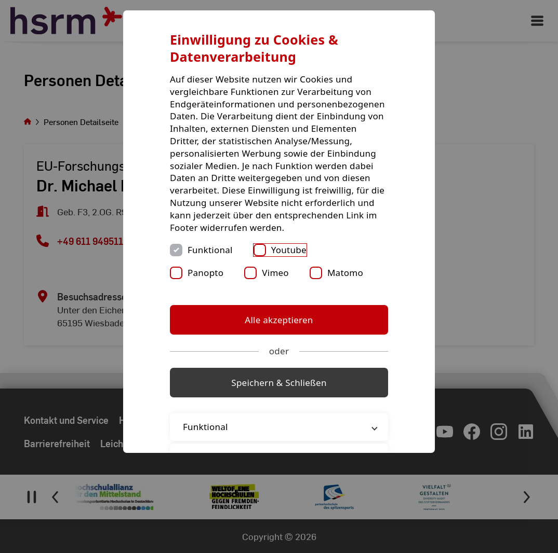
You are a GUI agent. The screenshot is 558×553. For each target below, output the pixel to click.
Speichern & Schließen (278, 383)
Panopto (205, 273)
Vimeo (275, 273)
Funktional (210, 250)
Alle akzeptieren (279, 320)
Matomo (345, 273)
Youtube (289, 250)
